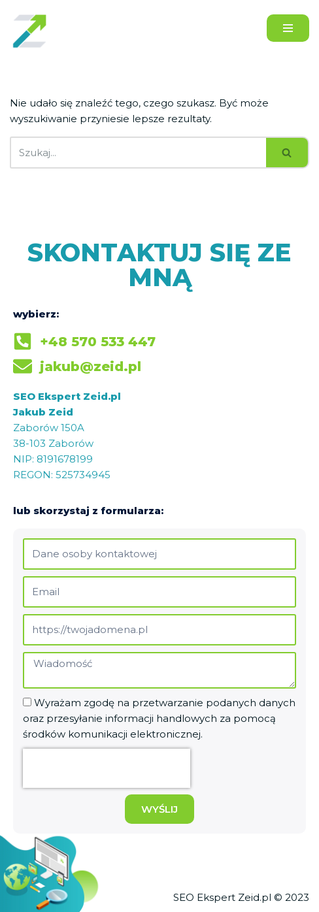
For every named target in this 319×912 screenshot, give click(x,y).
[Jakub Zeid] (33, 30)
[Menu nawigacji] (288, 28)
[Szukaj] (138, 153)
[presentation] (106, 768)
